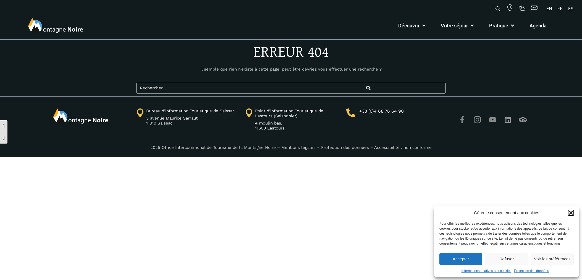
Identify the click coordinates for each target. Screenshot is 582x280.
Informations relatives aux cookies (487, 271)
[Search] (368, 88)
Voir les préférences (552, 258)
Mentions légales (298, 147)
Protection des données (531, 271)
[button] (571, 213)
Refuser (506, 258)
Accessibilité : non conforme (403, 147)
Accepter (461, 258)
